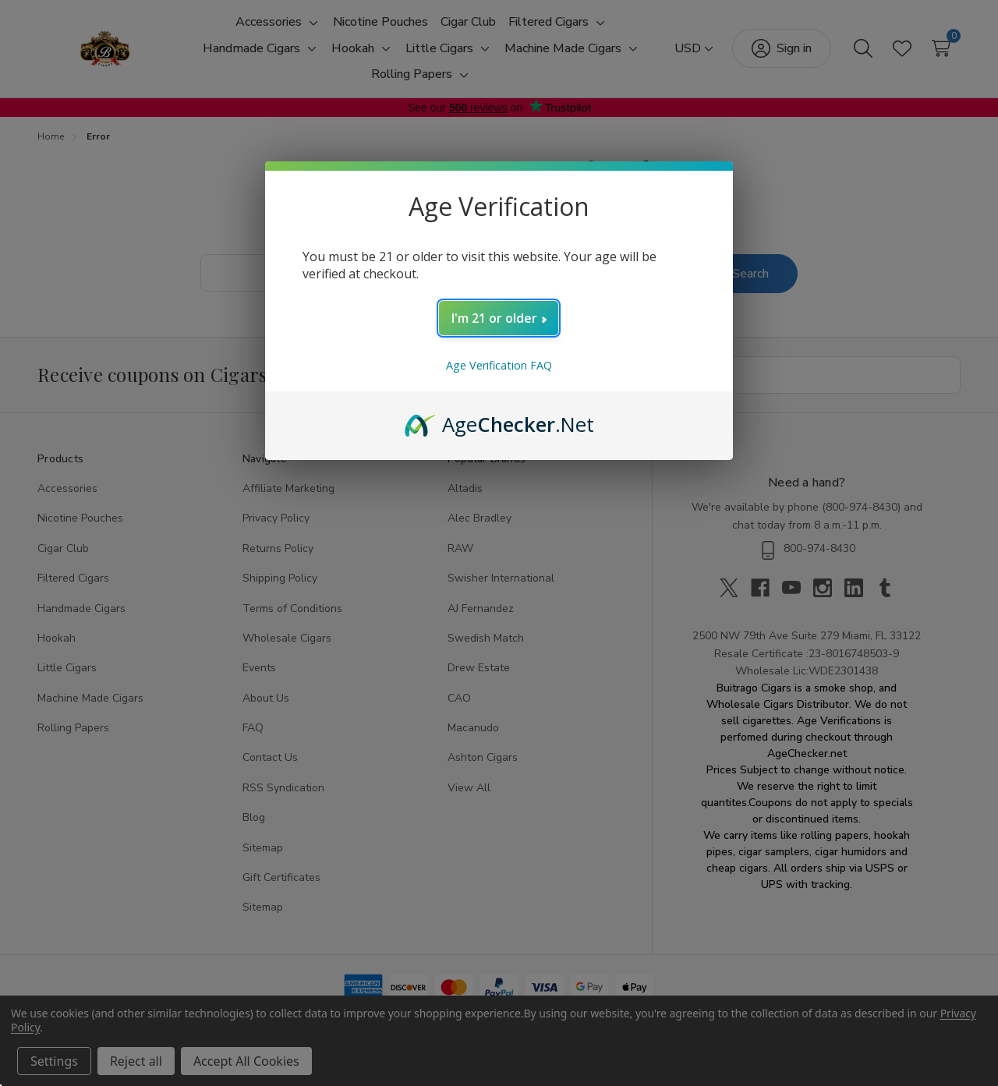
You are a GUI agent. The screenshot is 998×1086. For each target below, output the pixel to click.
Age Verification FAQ (499, 365)
